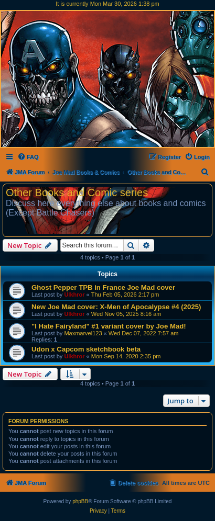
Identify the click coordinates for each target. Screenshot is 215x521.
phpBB (80, 501)
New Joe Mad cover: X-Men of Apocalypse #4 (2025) (116, 307)
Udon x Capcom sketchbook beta (86, 349)
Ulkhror (74, 294)
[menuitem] (28, 157)
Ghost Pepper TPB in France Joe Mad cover (103, 287)
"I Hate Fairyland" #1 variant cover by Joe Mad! (108, 326)
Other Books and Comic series (77, 192)
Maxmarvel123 (83, 333)
